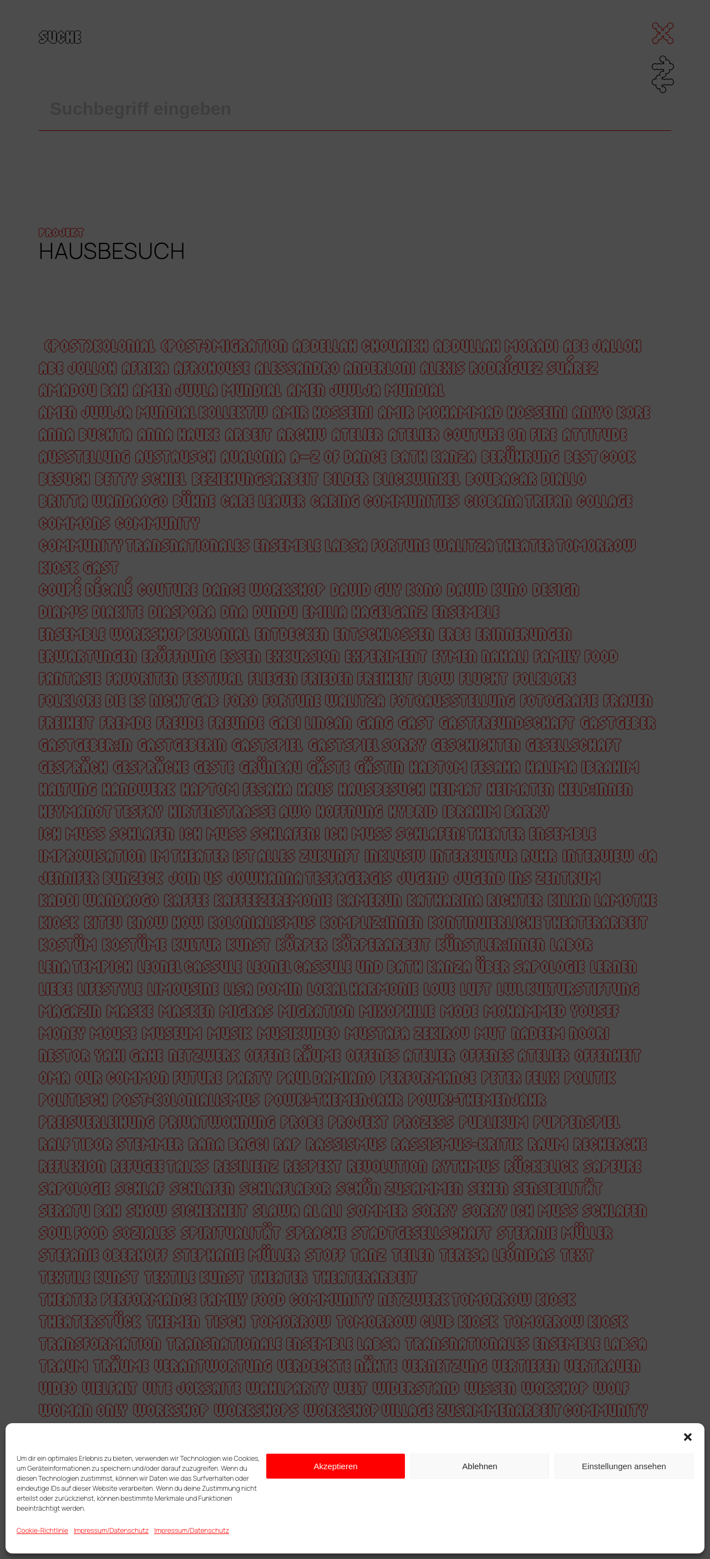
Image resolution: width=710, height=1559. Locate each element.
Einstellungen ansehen (624, 1466)
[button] (687, 1437)
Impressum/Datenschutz (111, 1530)
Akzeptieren (335, 1466)
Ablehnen (479, 1466)
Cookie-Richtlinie (42, 1530)
